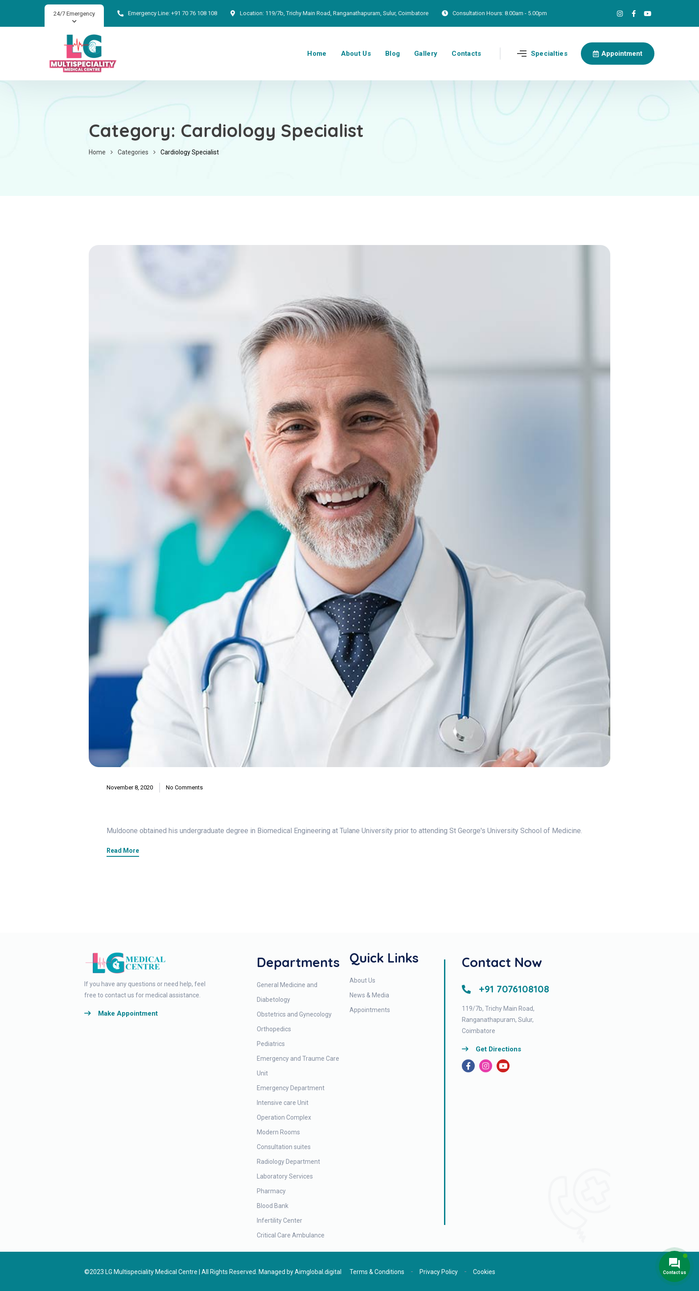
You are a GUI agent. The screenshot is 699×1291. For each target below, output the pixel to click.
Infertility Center (279, 1220)
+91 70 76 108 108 (194, 13)
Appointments (370, 1009)
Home (316, 54)
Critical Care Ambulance (291, 1235)
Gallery (425, 54)
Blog (392, 54)
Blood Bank (272, 1205)
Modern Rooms (278, 1132)
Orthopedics (274, 1029)
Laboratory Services (285, 1176)
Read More (123, 850)
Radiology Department (288, 1161)
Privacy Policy (438, 1271)
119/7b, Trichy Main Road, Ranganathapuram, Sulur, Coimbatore (346, 13)
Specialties (549, 54)
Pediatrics (271, 1043)
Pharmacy (271, 1191)
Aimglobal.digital (318, 1271)
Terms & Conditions (377, 1271)
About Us (356, 54)
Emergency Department (291, 1088)
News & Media (369, 995)
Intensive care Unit (282, 1102)
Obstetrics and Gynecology (294, 1014)
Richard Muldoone (185, 804)
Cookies (484, 1271)
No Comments (184, 787)
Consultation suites (284, 1146)
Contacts (466, 54)
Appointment (617, 54)
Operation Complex (284, 1117)
